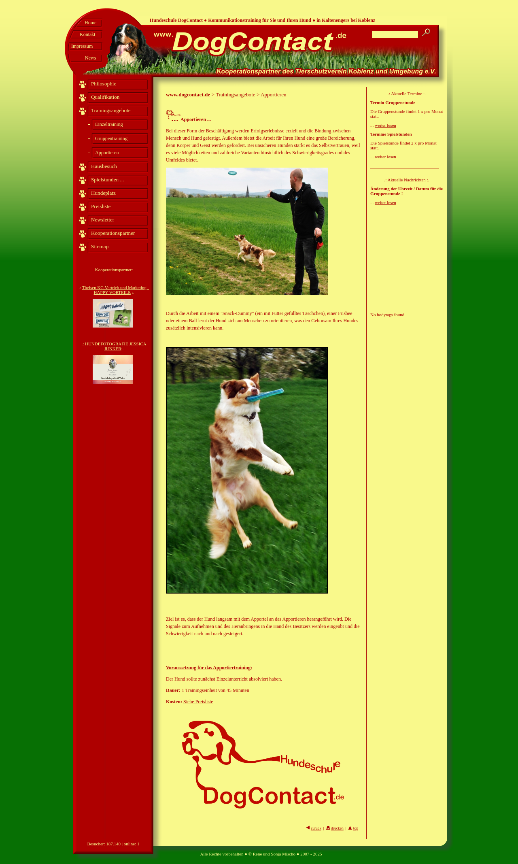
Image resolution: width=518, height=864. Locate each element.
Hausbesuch (104, 166)
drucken (337, 828)
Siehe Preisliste (198, 701)
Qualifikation (105, 97)
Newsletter (102, 220)
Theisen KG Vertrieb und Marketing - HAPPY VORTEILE (115, 290)
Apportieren (107, 152)
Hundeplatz (103, 193)
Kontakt (88, 34)
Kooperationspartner (113, 233)
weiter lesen (385, 125)
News (90, 58)
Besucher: (96, 843)
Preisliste (100, 206)
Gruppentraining (111, 138)
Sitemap (99, 246)
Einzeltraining (109, 124)
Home (90, 23)
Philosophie (103, 84)
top (355, 828)
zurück (316, 828)
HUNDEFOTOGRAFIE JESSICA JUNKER (115, 346)
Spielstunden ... (107, 180)
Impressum (82, 46)
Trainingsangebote (111, 110)
